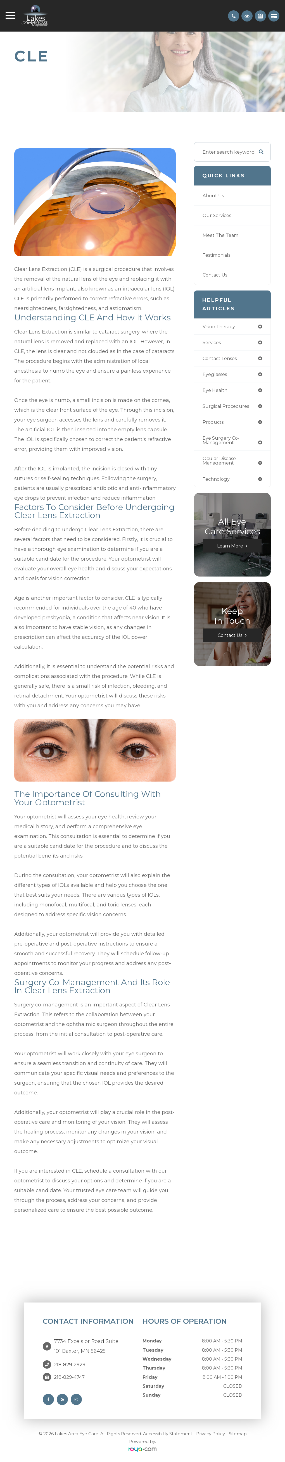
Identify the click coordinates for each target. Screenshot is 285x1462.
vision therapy (220, 327)
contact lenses (221, 359)
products (214, 424)
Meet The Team (222, 235)
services (212, 343)
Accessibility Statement (167, 1433)
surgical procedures (227, 408)
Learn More (230, 549)
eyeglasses (216, 375)
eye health (216, 391)
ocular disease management (221, 463)
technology (217, 482)
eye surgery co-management (222, 442)
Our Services (218, 215)
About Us (214, 195)
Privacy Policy (210, 1433)
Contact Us (216, 275)
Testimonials (218, 255)
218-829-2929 (70, 1364)
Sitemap (238, 1433)
